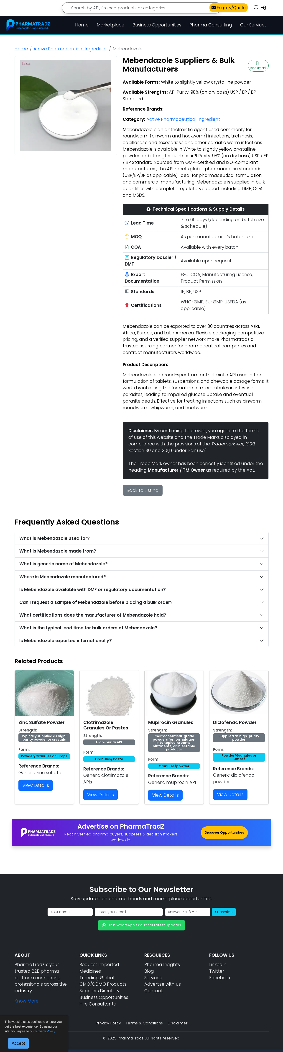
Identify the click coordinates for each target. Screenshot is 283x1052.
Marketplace (110, 25)
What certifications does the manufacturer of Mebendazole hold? (92, 615)
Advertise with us (162, 984)
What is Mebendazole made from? (57, 551)
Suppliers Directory (99, 991)
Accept (18, 1043)
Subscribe (224, 912)
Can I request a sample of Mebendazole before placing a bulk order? (96, 602)
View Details (35, 785)
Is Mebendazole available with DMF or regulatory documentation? (92, 590)
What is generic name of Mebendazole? (63, 564)
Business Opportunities (157, 25)
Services (153, 978)
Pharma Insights (162, 965)
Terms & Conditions (144, 1023)
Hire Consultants (97, 1004)
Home (82, 25)
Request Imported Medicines (99, 968)
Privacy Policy (108, 1023)
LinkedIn (218, 965)
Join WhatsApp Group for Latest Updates (141, 925)
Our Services (253, 25)
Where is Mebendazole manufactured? (62, 577)
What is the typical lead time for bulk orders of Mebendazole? (88, 628)
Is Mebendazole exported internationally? (65, 641)
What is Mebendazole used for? (54, 538)
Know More (26, 1001)
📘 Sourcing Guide (233, 1043)
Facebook (219, 978)
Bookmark (258, 66)
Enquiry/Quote (229, 7)
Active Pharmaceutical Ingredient (70, 49)
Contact (153, 991)
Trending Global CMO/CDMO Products (102, 981)
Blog (149, 971)
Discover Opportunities (224, 832)
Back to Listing (143, 490)
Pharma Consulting (210, 25)
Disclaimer (178, 1023)
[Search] (141, 7)
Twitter (216, 971)
